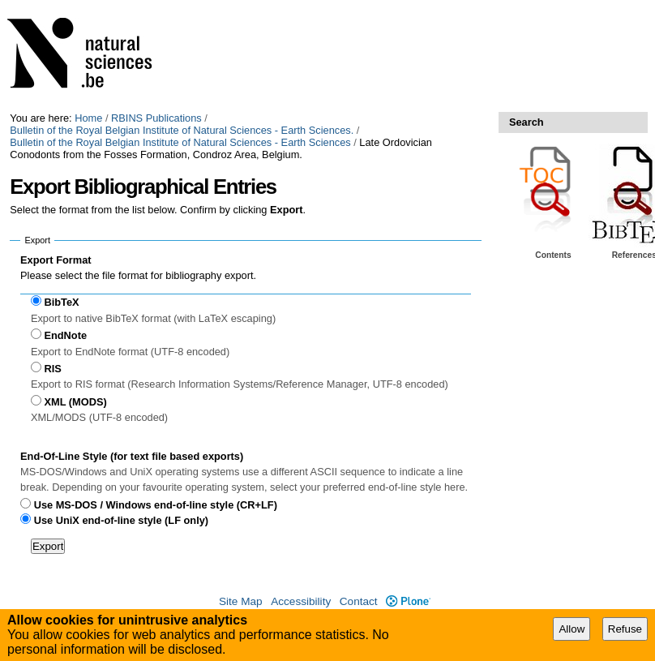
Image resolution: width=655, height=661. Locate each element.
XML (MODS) (75, 402)
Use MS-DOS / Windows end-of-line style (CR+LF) (155, 505)
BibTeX (61, 302)
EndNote (65, 335)
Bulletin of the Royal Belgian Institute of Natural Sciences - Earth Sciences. (181, 130)
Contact (359, 601)
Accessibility (301, 601)
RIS (52, 369)
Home (88, 118)
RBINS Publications (156, 118)
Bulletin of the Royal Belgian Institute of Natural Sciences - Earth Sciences (180, 142)
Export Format (55, 260)
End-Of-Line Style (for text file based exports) (131, 456)
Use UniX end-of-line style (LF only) (121, 520)
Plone (408, 601)
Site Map (241, 601)
